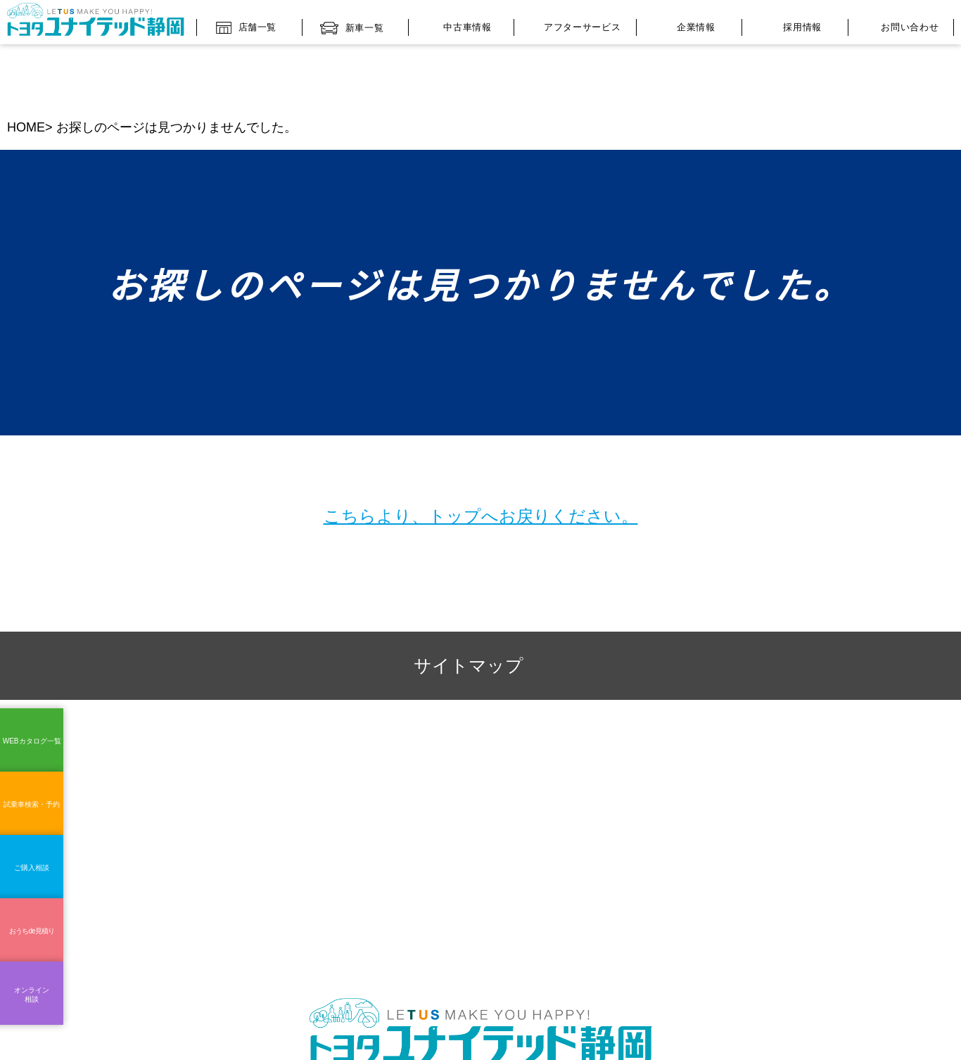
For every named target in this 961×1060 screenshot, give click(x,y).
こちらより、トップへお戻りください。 (480, 454)
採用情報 (791, 24)
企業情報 (685, 25)
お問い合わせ (896, 26)
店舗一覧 (246, 23)
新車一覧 (352, 24)
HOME (25, 65)
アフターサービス (571, 25)
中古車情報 (457, 24)
